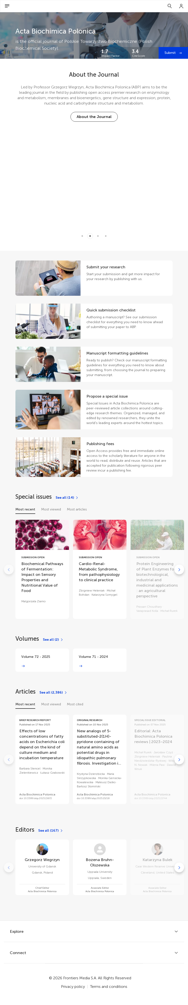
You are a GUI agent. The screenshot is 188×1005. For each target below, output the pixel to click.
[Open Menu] (7, 6)
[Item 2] (98, 236)
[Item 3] (106, 236)
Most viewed (51, 509)
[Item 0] (82, 236)
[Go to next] (179, 569)
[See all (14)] (67, 497)
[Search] (170, 6)
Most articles (77, 509)
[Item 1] (90, 236)
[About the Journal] (94, 117)
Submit (170, 53)
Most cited (75, 704)
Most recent (25, 509)
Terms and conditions (108, 986)
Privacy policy (73, 986)
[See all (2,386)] (53, 692)
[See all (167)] (50, 830)
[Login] (181, 6)
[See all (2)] (53, 639)
